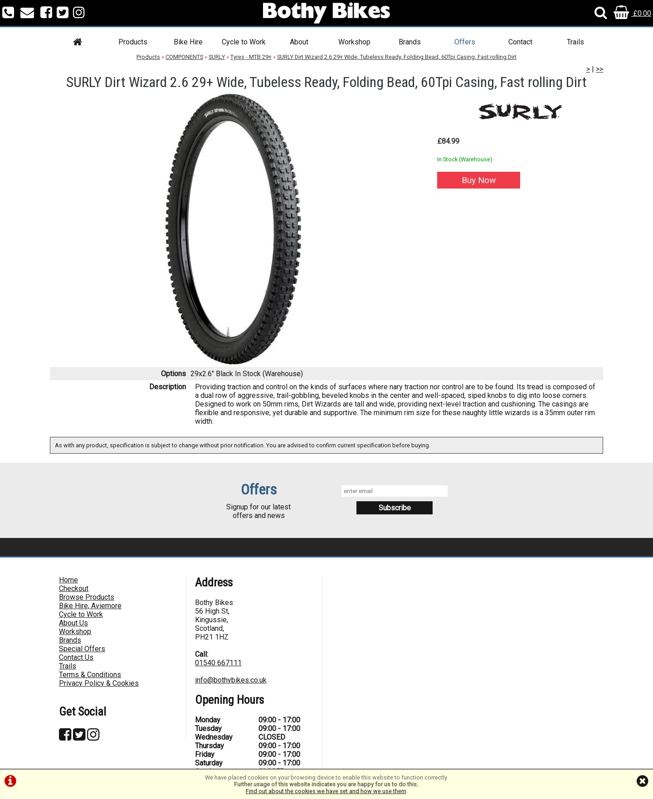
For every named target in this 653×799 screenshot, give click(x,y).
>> (599, 69)
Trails (575, 42)
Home (68, 580)
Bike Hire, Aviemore (90, 605)
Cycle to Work (244, 42)
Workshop (354, 42)
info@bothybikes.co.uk (231, 680)
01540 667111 (218, 663)
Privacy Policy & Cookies (99, 683)
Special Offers (82, 648)
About (299, 42)
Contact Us (76, 657)
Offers (464, 42)
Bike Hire (188, 42)
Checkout (73, 588)
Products (132, 42)
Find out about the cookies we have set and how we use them (326, 791)
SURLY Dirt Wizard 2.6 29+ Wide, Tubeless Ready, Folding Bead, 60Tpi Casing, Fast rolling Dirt (397, 56)
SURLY (217, 56)
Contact (520, 42)
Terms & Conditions (90, 674)
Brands (410, 42)
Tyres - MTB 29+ (251, 56)
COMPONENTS (184, 56)
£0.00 (632, 13)
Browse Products (86, 597)
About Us (73, 623)
